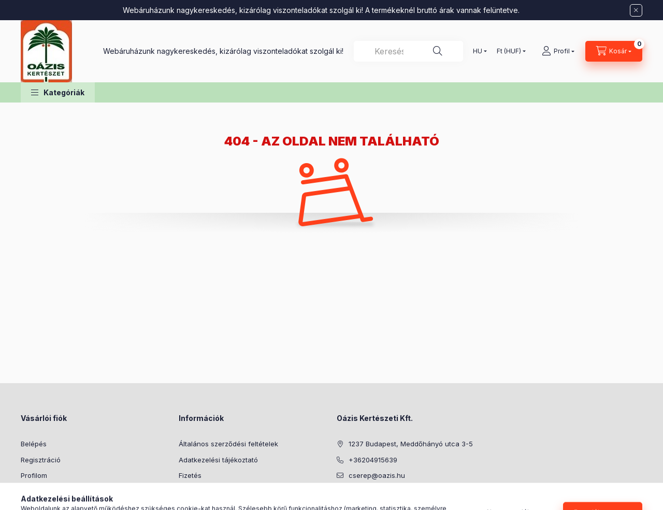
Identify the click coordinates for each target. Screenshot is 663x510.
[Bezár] (636, 10)
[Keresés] (438, 51)
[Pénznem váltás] (509, 51)
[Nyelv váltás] (477, 51)
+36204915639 (373, 460)
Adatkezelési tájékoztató (218, 460)
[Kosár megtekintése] (613, 51)
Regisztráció (41, 460)
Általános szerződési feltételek (228, 444)
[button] (58, 92)
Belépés (34, 444)
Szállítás (192, 491)
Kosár (30, 491)
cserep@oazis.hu (377, 475)
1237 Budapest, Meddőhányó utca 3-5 (411, 444)
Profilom (34, 475)
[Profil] (558, 51)
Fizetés (190, 475)
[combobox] (408, 51)
